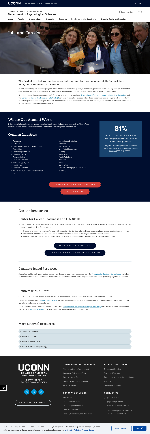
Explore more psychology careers (74, 185)
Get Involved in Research (73, 377)
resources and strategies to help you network (82, 307)
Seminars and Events (112, 385)
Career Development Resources (76, 381)
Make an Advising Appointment (76, 369)
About (11, 19)
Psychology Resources (29, 331)
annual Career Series (48, 300)
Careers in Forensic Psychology (33, 346)
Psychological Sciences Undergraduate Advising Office (103, 95)
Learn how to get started (75, 246)
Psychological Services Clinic (84, 19)
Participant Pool (69, 385)
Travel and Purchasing (113, 373)
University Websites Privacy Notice (79, 430)
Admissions (67, 397)
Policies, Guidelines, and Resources (77, 414)
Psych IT (107, 381)
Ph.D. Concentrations (71, 401)
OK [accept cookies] (140, 428)
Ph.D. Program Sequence (73, 405)
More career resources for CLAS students (75, 253)
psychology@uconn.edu (117, 401)
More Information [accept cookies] (121, 428)
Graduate (50, 19)
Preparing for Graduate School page (106, 274)
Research (63, 19)
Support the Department (33, 403)
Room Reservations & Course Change (119, 377)
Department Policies (112, 369)
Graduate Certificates (71, 410)
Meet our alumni (75, 192)
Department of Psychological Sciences (32, 14)
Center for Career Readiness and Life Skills (40, 98)
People (21, 19)
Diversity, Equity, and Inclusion (113, 19)
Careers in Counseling (29, 336)
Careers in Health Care (30, 341)
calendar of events (37, 309)
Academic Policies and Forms (75, 373)
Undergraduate (36, 19)
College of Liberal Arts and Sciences (25, 12)
